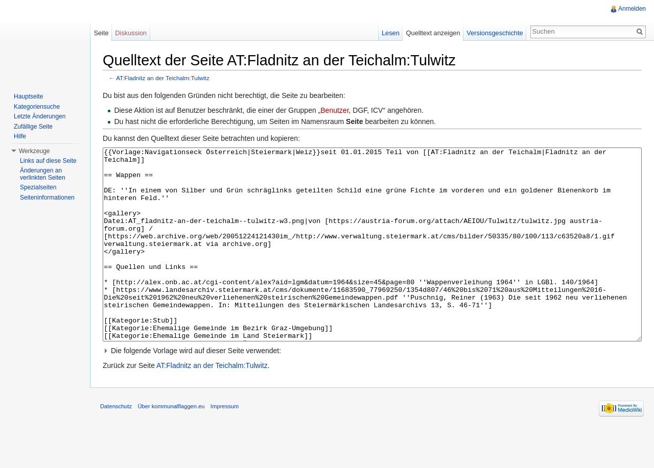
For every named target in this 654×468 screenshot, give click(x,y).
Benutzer (334, 110)
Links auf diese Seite (48, 160)
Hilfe (20, 136)
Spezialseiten (38, 187)
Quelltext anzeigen (433, 33)
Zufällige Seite (33, 126)
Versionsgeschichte (494, 33)
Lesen (391, 33)
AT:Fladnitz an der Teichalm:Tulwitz (162, 78)
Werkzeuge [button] (34, 151)
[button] (372, 389)
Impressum (225, 444)
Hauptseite (28, 96)
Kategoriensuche (37, 106)
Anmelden (632, 8)
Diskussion (131, 33)
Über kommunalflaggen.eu (170, 444)
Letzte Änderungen (39, 116)
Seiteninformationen (47, 197)
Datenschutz (116, 444)
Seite (101, 33)
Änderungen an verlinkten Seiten (42, 174)
